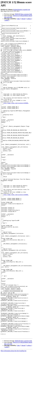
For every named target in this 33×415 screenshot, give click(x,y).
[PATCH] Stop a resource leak (23, 14)
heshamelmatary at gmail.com (21, 9)
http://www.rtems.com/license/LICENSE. (16, 119)
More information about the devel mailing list (13, 413)
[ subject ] (29, 18)
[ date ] (18, 18)
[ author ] (6, 20)
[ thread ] (23, 18)
